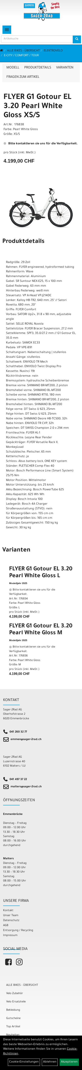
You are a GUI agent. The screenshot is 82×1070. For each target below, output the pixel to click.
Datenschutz (11, 920)
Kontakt (8, 910)
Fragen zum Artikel (22, 77)
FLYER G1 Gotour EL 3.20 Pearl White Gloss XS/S (37, 107)
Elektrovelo (53, 51)
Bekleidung (13, 1010)
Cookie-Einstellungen (24, 1062)
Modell (12, 68)
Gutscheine (13, 1018)
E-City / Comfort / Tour (21, 55)
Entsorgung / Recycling (18, 930)
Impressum (10, 935)
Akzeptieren (69, 1062)
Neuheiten (12, 1035)
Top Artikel (13, 1026)
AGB (5, 925)
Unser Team (10, 915)
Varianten (64, 68)
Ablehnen (50, 1062)
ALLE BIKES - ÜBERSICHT (23, 51)
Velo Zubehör (14, 993)
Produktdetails (37, 68)
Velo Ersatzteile (16, 1001)
